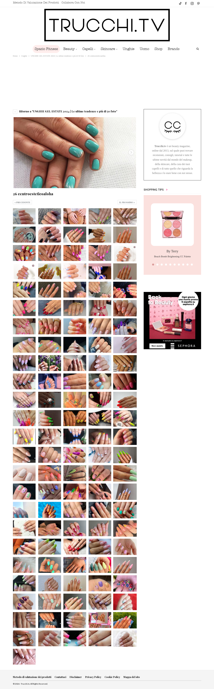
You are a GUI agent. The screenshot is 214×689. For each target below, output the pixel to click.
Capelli (86, 49)
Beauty (67, 49)
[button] (153, 265)
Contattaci (60, 677)
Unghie (129, 49)
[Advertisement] (107, 82)
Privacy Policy (93, 677)
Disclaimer (76, 677)
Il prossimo (127, 202)
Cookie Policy (112, 677)
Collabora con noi (73, 2)
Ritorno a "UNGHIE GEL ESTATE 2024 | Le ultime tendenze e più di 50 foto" (65, 111)
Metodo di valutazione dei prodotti (36, 2)
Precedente (22, 202)
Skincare (107, 49)
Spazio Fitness (44, 49)
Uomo (145, 49)
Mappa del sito (131, 677)
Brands (176, 49)
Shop (160, 49)
